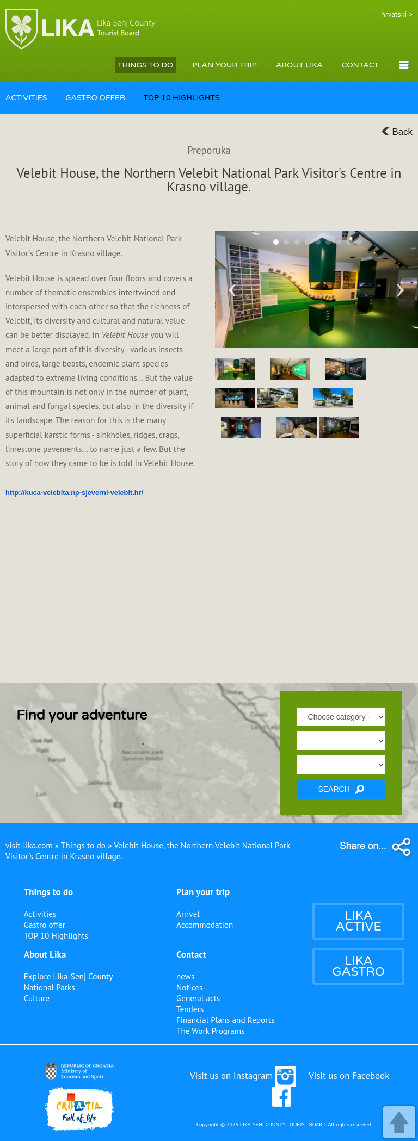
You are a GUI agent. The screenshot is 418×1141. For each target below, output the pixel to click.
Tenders (190, 1008)
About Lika (45, 954)
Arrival (188, 913)
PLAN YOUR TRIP (224, 65)
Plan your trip (203, 892)
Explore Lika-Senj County (68, 976)
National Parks (49, 987)
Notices (189, 987)
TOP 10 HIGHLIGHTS (182, 97)
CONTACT (360, 65)
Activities (40, 913)
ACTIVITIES (26, 97)
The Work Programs (210, 1030)
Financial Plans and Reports (225, 1019)
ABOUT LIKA (299, 65)
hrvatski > (397, 14)
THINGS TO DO (145, 65)
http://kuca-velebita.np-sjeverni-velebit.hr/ (74, 492)
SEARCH (341, 789)
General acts (198, 998)
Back (397, 132)
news (185, 976)
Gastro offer (44, 924)
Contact (191, 954)
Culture (37, 998)
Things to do (48, 892)
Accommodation (204, 924)
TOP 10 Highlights (56, 935)
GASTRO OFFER (95, 97)
